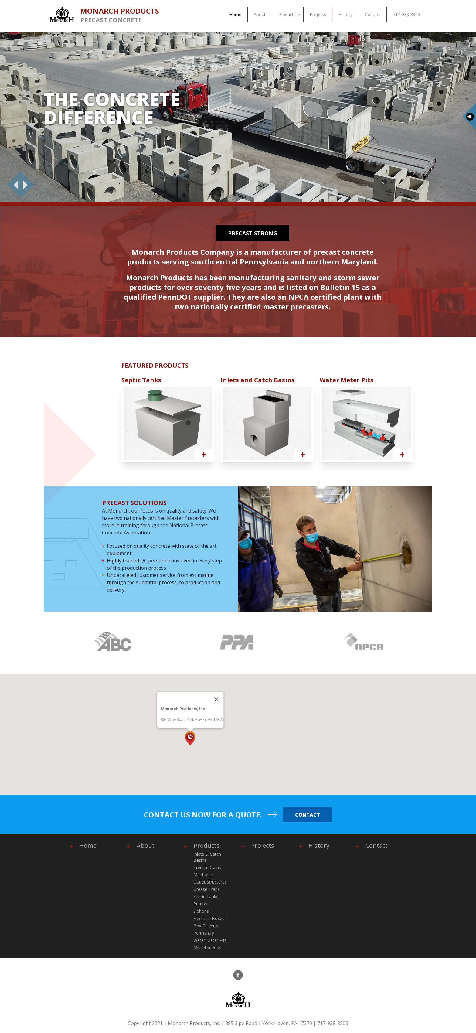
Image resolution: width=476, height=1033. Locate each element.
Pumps (200, 904)
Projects (262, 845)
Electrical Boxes (208, 918)
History (318, 845)
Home (88, 845)
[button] (190, 738)
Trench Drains (207, 867)
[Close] (216, 699)
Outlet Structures (210, 882)
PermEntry (203, 933)
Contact (307, 814)
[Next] (27, 184)
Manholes (203, 875)
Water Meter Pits (210, 940)
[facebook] (238, 975)
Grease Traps (206, 889)
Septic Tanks (205, 896)
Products (206, 845)
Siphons (201, 911)
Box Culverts (205, 926)
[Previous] (14, 184)
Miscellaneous (207, 947)
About (146, 845)
